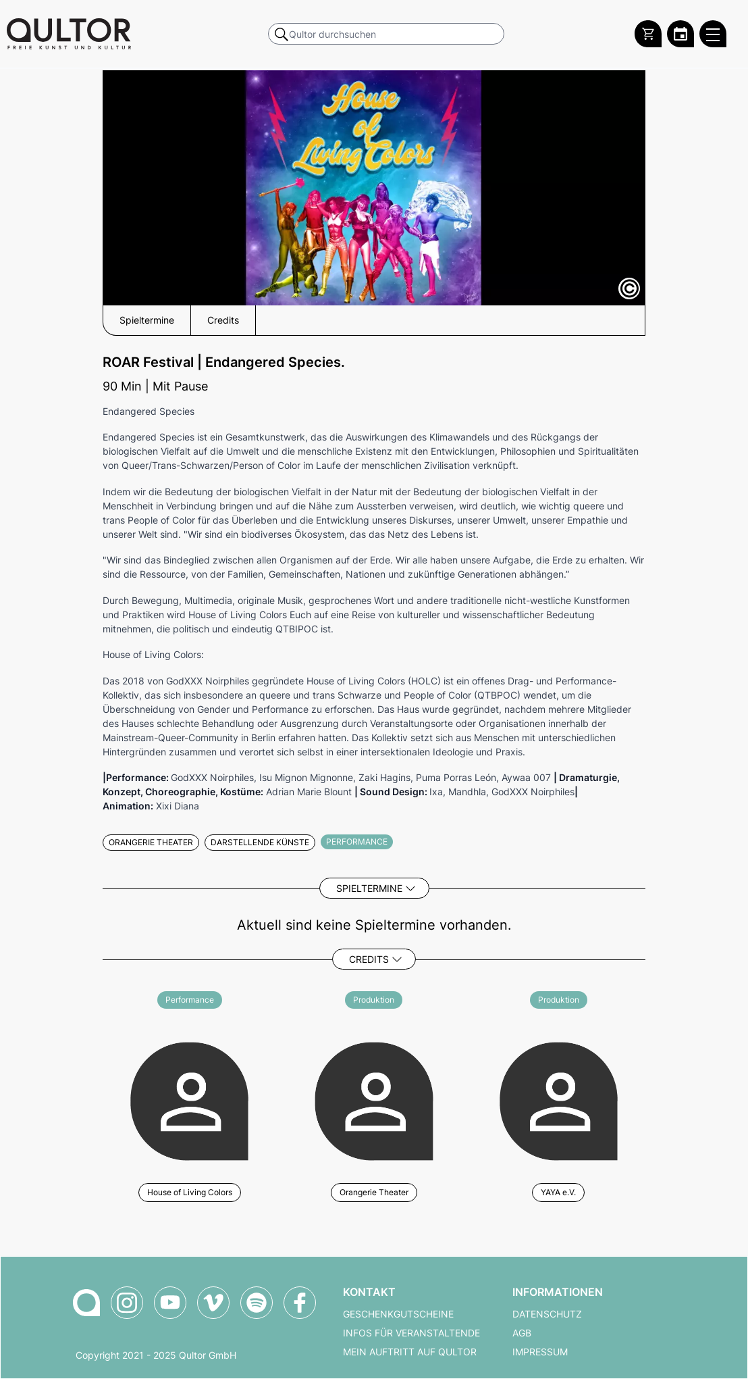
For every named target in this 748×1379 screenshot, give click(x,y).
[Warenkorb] (648, 33)
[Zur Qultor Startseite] (69, 33)
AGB (521, 1333)
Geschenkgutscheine (398, 1314)
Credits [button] (223, 320)
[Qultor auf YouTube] (170, 1302)
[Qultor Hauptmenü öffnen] (712, 33)
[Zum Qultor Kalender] (680, 33)
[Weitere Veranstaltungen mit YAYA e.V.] (558, 1099)
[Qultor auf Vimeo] (213, 1302)
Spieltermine (369, 888)
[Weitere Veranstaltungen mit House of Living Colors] (189, 1099)
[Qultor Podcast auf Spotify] (256, 1302)
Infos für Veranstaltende (411, 1333)
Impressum (540, 1352)
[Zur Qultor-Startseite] (86, 1302)
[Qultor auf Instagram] (127, 1302)
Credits (369, 959)
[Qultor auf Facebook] (300, 1302)
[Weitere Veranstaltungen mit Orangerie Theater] (373, 1099)
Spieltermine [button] (146, 320)
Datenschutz (547, 1314)
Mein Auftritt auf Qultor (410, 1352)
